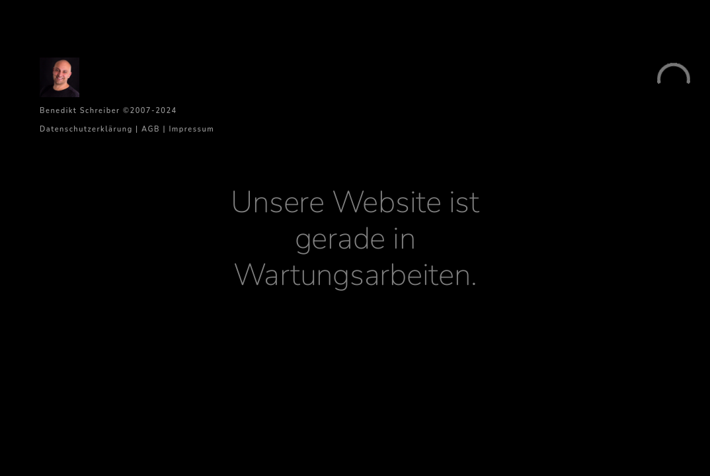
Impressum (191, 129)
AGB (150, 129)
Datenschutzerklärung (86, 129)
